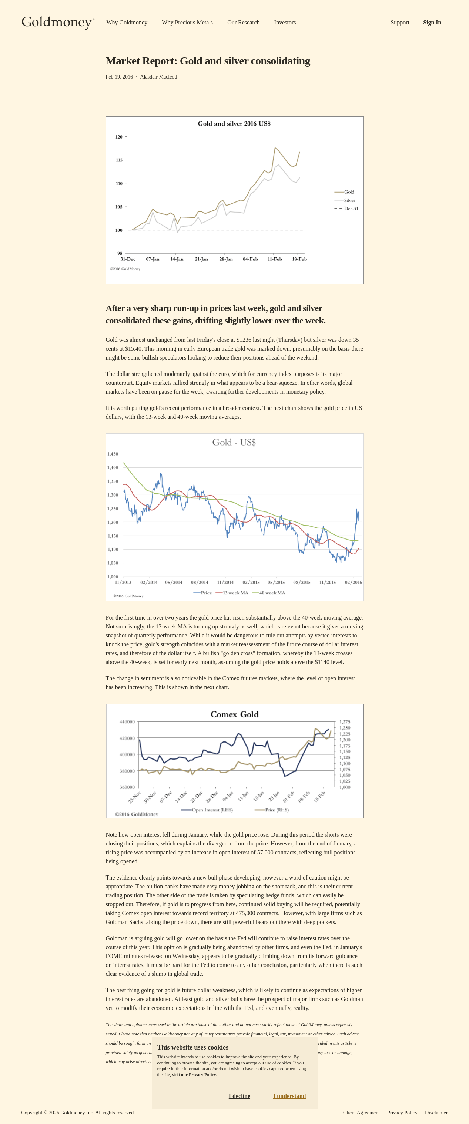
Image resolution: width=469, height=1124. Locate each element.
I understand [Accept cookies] (289, 1096)
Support (400, 22)
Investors (285, 22)
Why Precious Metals (187, 22)
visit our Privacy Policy (194, 1074)
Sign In (432, 22)
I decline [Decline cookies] (239, 1096)
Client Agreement (361, 1112)
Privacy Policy (402, 1112)
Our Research (243, 22)
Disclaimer (436, 1112)
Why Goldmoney (127, 22)
